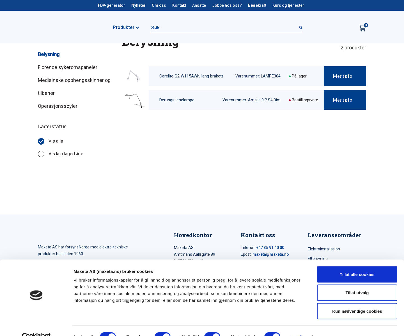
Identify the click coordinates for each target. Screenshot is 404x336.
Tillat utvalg (357, 280)
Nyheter (138, 5)
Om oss (159, 5)
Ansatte (199, 5)
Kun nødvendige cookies (357, 299)
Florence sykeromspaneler (67, 67)
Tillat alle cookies (357, 262)
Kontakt (179, 5)
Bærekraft (257, 5)
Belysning (48, 54)
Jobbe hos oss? (227, 5)
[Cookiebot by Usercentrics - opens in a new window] (36, 325)
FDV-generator (111, 5)
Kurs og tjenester (288, 5)
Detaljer (299, 325)
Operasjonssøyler (57, 106)
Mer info (342, 76)
